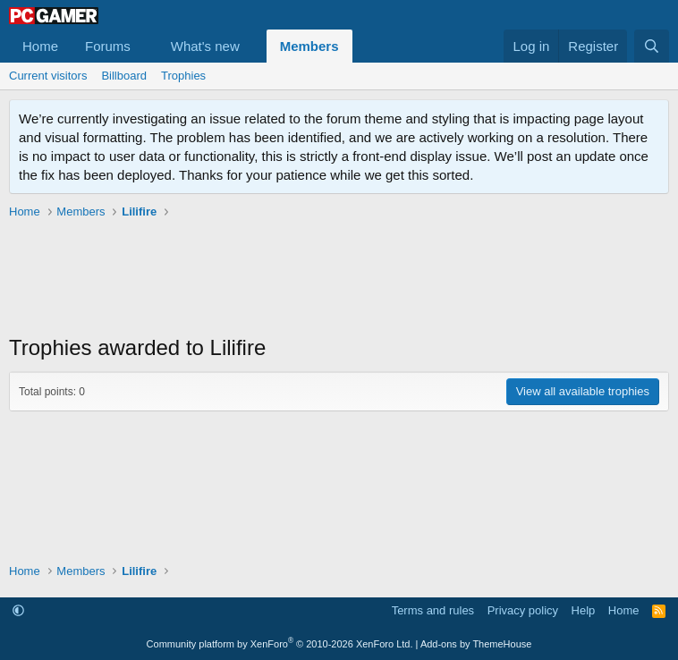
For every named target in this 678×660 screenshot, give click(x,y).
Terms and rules (433, 610)
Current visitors (48, 75)
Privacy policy (522, 610)
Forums (108, 46)
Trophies (183, 75)
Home (40, 46)
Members (309, 46)
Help (584, 610)
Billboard (124, 75)
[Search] (651, 46)
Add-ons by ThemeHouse (476, 644)
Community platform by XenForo (280, 644)
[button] (144, 46)
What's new (205, 46)
